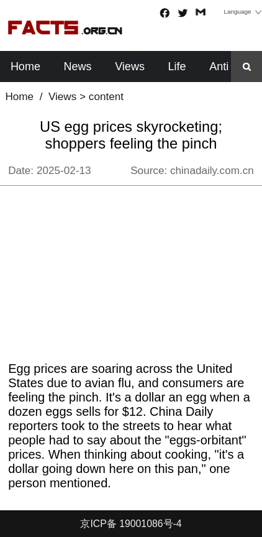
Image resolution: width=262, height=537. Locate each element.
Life (177, 66)
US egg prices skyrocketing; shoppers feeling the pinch (131, 135)
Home (25, 66)
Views (130, 66)
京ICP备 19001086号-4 (130, 523)
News (78, 66)
